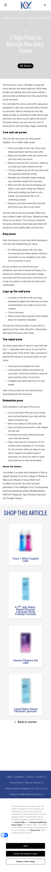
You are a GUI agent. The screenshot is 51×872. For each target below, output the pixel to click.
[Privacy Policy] (16, 782)
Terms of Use (35, 831)
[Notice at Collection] (33, 782)
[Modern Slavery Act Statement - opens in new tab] (18, 788)
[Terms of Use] (40, 788)
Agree (25, 846)
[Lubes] (9, 776)
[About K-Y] (40, 776)
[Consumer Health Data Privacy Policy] (26, 794)
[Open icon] (45, 5)
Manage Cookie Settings (25, 862)
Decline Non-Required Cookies (25, 854)
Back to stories (27, 722)
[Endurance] (19, 776)
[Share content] (25, 65)
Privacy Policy (20, 823)
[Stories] (30, 776)
